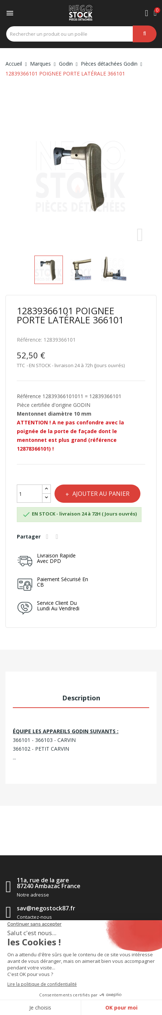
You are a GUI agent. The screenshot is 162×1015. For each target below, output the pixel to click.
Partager (48, 536)
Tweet (58, 536)
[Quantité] (29, 494)
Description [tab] (81, 697)
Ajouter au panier (100, 494)
